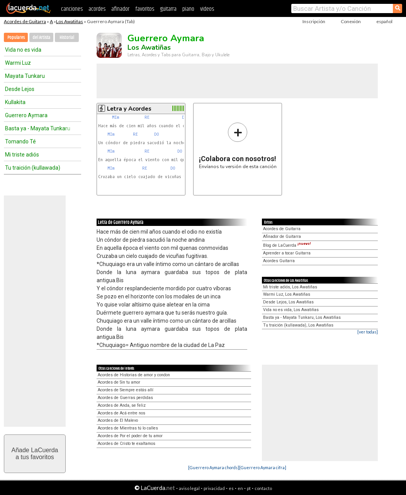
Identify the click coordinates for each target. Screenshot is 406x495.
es (231, 488)
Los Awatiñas (69, 21)
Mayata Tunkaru (25, 76)
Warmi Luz (18, 63)
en (240, 488)
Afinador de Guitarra (282, 236)
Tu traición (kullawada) (32, 168)
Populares (16, 37)
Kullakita (15, 102)
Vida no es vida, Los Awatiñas (291, 309)
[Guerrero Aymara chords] (213, 467)
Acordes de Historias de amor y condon (134, 374)
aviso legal (189, 488)
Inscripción (313, 21)
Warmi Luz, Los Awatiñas (286, 294)
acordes (96, 9)
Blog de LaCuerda (287, 245)
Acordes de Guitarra (25, 21)
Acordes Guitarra (279, 260)
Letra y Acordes (129, 109)
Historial (66, 37)
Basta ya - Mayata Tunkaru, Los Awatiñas (302, 317)
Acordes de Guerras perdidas (125, 397)
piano (188, 9)
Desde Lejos (19, 89)
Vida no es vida (23, 50)
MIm (115, 117)
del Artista (41, 37)
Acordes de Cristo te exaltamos (126, 443)
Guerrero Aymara (26, 115)
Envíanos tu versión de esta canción (238, 145)
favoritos (144, 9)
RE (148, 117)
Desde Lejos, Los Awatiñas (288, 302)
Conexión (351, 21)
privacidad (214, 488)
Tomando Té (20, 141)
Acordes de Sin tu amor (119, 382)
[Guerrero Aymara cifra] (262, 467)
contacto (263, 488)
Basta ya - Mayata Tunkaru (37, 128)
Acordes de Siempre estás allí (125, 389)
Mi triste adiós (22, 155)
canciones (72, 9)
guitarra (168, 9)
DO (157, 134)
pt (249, 488)
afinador (120, 9)
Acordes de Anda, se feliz (122, 405)
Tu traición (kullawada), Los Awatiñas (298, 325)
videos (207, 9)
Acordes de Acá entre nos (121, 413)
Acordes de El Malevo (118, 420)
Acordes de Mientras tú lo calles (128, 428)
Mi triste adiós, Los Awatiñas (290, 287)
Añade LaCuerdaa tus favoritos (35, 453)
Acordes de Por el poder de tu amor (130, 435)
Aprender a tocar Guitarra (287, 253)
